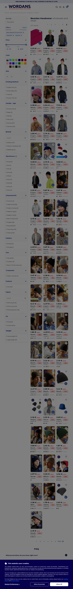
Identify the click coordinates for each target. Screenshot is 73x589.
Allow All (59, 584)
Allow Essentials (39, 584)
